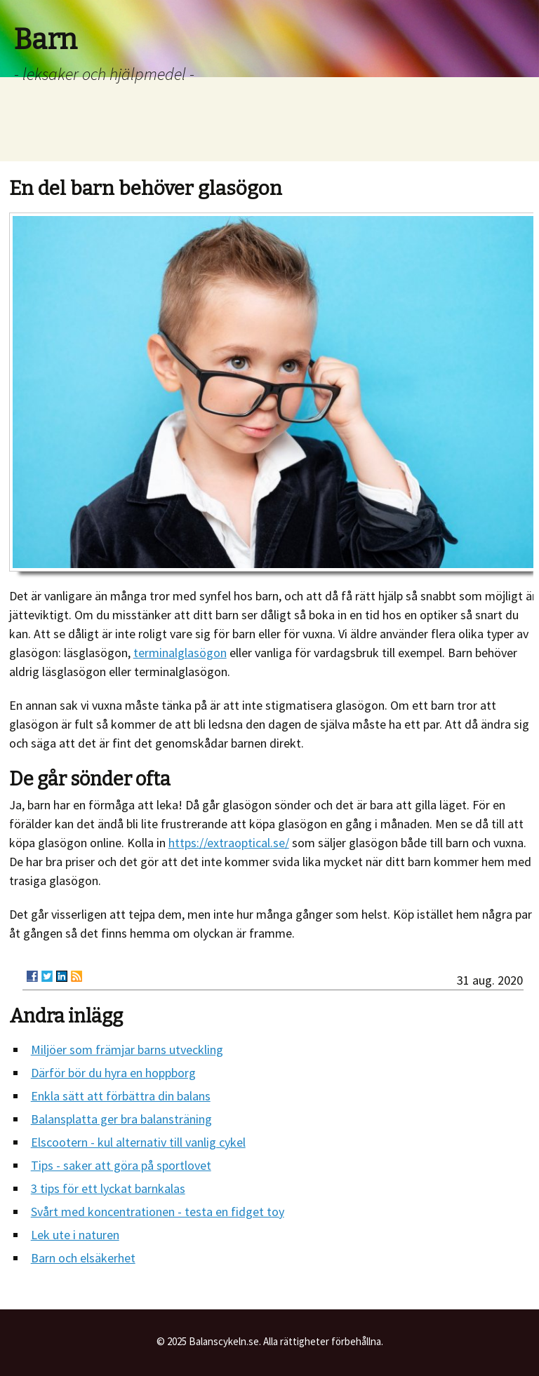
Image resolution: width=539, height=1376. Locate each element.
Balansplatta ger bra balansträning (121, 1119)
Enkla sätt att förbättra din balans (121, 1096)
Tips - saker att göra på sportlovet (121, 1165)
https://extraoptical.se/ (228, 843)
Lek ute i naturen (75, 1235)
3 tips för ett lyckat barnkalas (108, 1188)
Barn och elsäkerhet (83, 1258)
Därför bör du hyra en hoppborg (113, 1073)
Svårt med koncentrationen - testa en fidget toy (157, 1211)
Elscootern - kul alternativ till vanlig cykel (138, 1142)
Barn (45, 40)
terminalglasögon (180, 653)
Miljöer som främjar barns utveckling (127, 1049)
